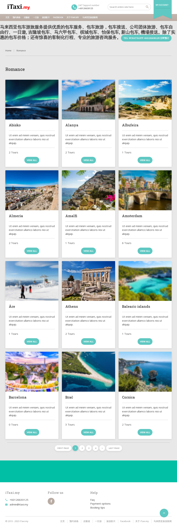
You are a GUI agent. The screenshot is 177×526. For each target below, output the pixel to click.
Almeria (16, 216)
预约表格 (16, 17)
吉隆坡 (26, 17)
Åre (12, 306)
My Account (162, 4)
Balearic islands (136, 306)
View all (32, 160)
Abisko (15, 125)
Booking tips (97, 507)
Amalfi (71, 216)
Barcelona (17, 397)
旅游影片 (46, 17)
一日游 (36, 17)
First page (63, 448)
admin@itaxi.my (19, 504)
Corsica (128, 397)
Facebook (58, 17)
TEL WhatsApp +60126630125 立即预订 (146, 38)
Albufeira (130, 125)
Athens (71, 306)
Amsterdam (132, 216)
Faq (92, 499)
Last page (114, 448)
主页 (7, 17)
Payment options (100, 503)
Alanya (71, 125)
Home (8, 50)
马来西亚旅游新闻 (89, 17)
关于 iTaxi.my (73, 17)
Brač (69, 397)
